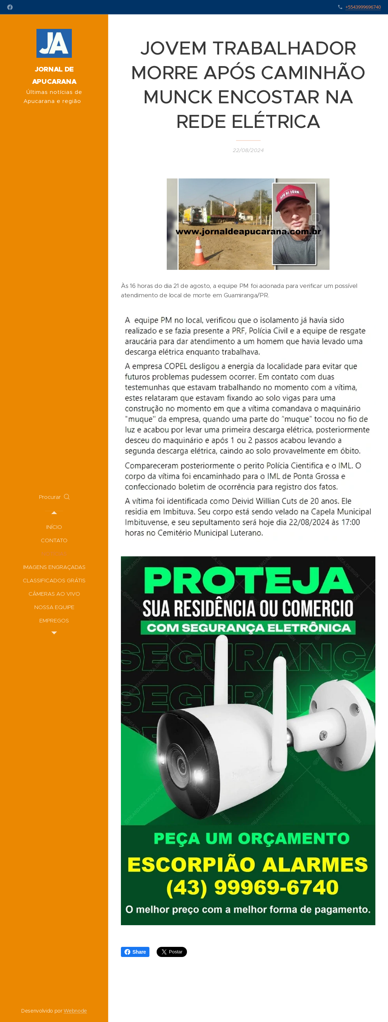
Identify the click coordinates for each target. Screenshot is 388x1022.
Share (135, 952)
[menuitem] (54, 527)
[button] (54, 497)
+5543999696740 (363, 7)
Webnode (75, 1011)
